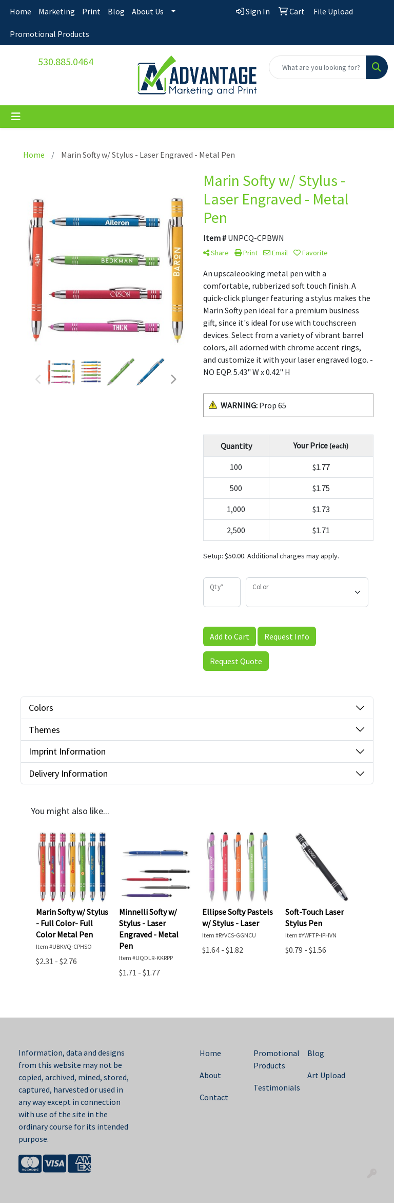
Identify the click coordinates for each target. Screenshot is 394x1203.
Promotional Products (49, 34)
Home (20, 11)
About (210, 1075)
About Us (148, 11)
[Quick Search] (317, 67)
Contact (214, 1097)
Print (91, 11)
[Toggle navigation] (16, 116)
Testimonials (274, 1087)
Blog (116, 11)
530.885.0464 (65, 61)
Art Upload (326, 1075)
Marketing (56, 11)
